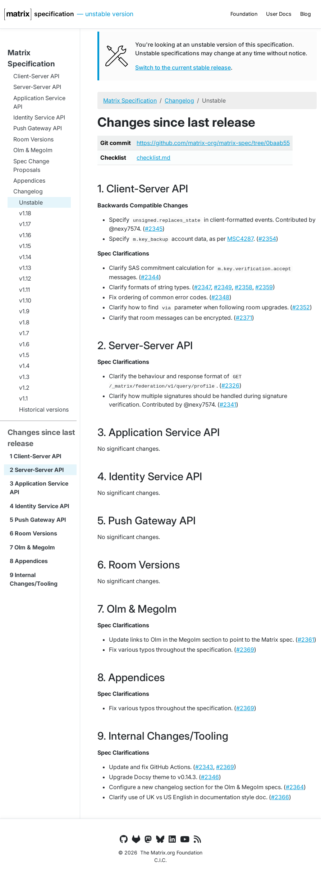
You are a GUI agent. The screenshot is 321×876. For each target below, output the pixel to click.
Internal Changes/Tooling (34, 579)
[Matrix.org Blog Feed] (197, 839)
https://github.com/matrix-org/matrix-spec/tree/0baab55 (213, 142)
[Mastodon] (148, 839)
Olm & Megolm (34, 547)
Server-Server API (39, 469)
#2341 (228, 404)
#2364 (295, 787)
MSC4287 (240, 238)
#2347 (202, 287)
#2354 (267, 238)
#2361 (306, 639)
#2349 (223, 287)
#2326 (230, 385)
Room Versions (36, 533)
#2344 (150, 277)
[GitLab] (136, 839)
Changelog (179, 100)
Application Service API (39, 488)
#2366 (280, 797)
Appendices (31, 561)
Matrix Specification (130, 100)
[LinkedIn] (172, 839)
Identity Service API (42, 506)
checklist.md (153, 157)
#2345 (153, 228)
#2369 (245, 649)
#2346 (210, 777)
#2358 (243, 287)
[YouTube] (184, 839)
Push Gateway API (40, 519)
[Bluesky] (160, 839)
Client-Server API (37, 456)
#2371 (244, 317)
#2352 (301, 307)
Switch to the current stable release (183, 67)
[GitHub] (124, 839)
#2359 (264, 287)
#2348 (220, 297)
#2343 (204, 766)
